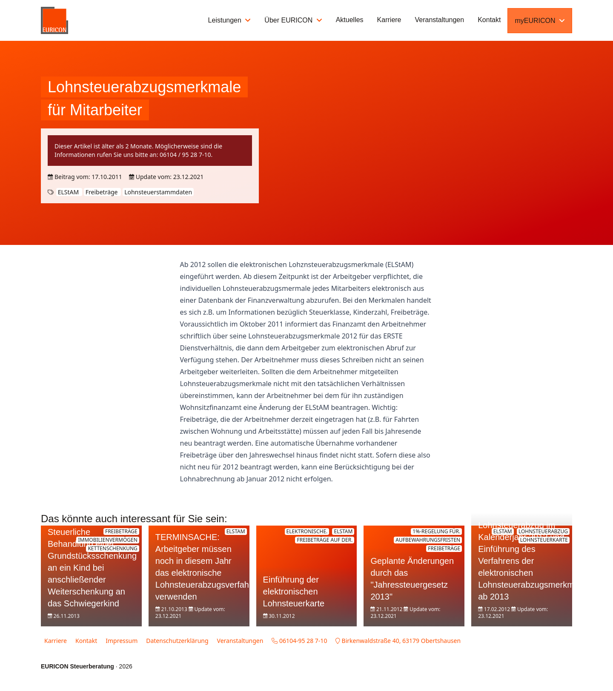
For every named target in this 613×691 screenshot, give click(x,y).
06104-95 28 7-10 (299, 641)
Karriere (389, 19)
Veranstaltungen (439, 19)
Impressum (121, 641)
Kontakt (489, 19)
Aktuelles (350, 19)
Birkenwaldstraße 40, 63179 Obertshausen (398, 641)
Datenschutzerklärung (177, 641)
